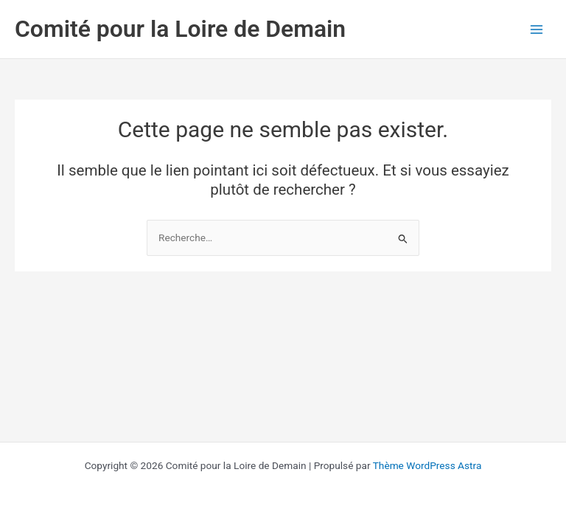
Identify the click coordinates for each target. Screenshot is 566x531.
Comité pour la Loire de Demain (180, 29)
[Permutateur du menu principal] (537, 29)
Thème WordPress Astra (427, 465)
